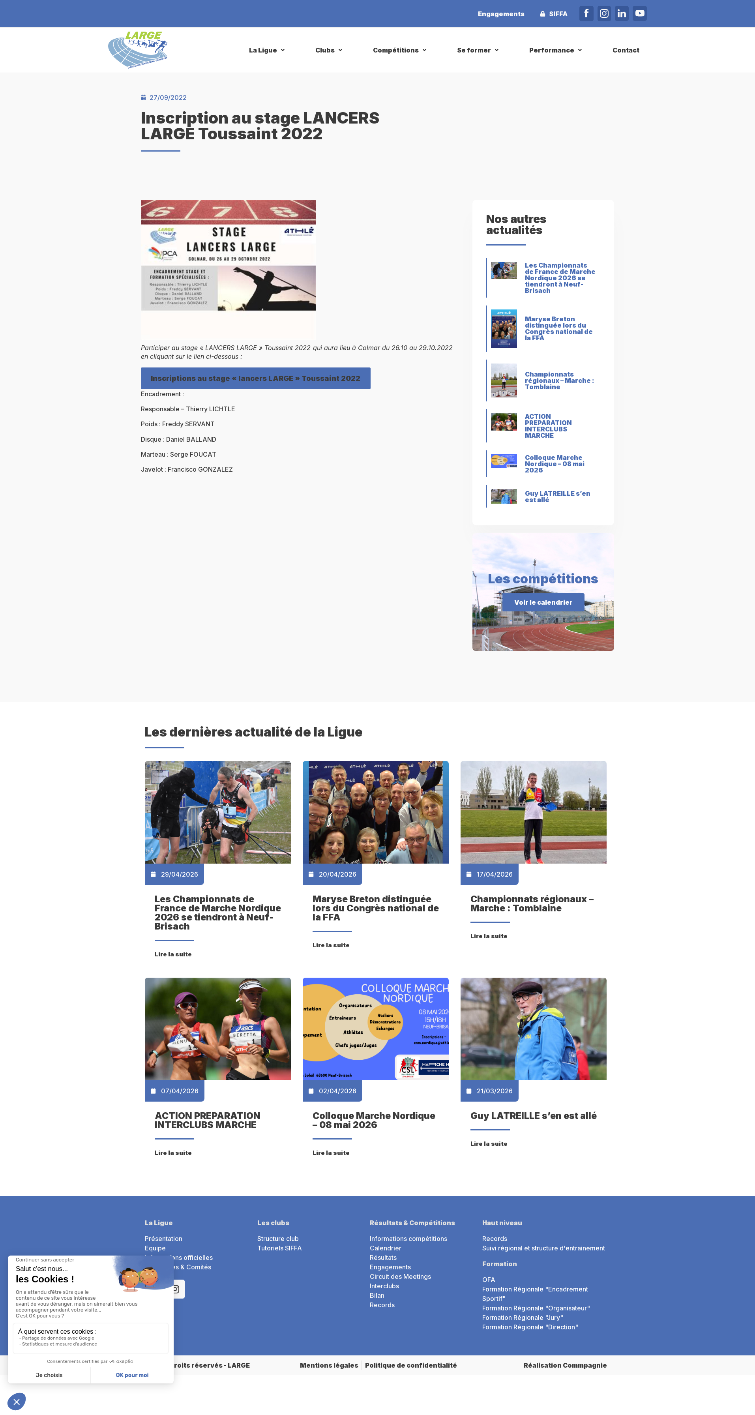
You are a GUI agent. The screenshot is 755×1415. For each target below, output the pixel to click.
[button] (268, 50)
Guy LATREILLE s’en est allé (557, 496)
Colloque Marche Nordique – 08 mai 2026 (555, 464)
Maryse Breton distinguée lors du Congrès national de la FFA (559, 328)
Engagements (501, 14)
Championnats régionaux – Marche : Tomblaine (559, 380)
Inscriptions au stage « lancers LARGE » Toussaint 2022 (255, 378)
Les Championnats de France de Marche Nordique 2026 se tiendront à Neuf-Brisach (560, 277)
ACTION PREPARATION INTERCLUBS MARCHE (548, 425)
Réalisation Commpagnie (565, 1365)
